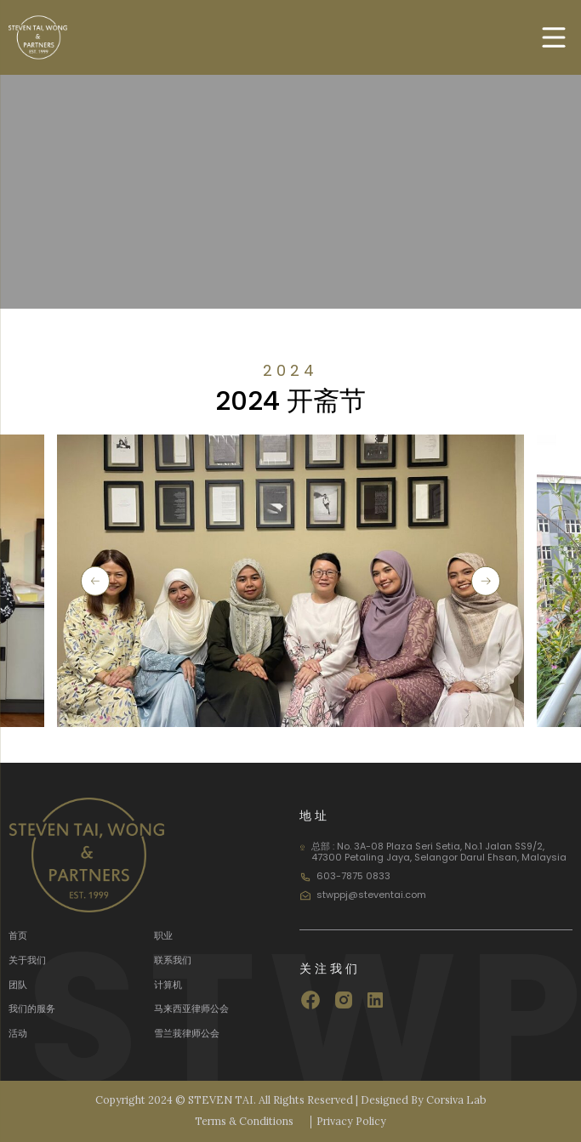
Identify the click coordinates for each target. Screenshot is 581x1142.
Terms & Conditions (244, 1122)
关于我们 (27, 960)
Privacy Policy (351, 1122)
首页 (18, 935)
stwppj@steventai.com (371, 894)
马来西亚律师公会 (191, 1008)
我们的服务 (32, 1008)
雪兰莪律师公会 (186, 1033)
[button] (95, 580)
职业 (163, 935)
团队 (18, 984)
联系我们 (172, 960)
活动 (18, 1033)
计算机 (168, 984)
